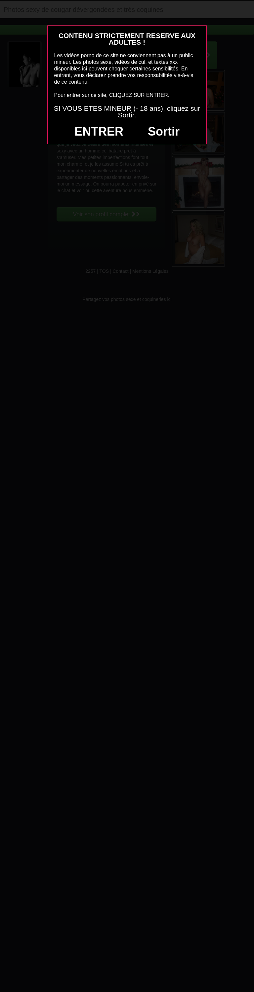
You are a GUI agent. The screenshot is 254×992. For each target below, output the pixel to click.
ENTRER (98, 131)
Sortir (164, 131)
